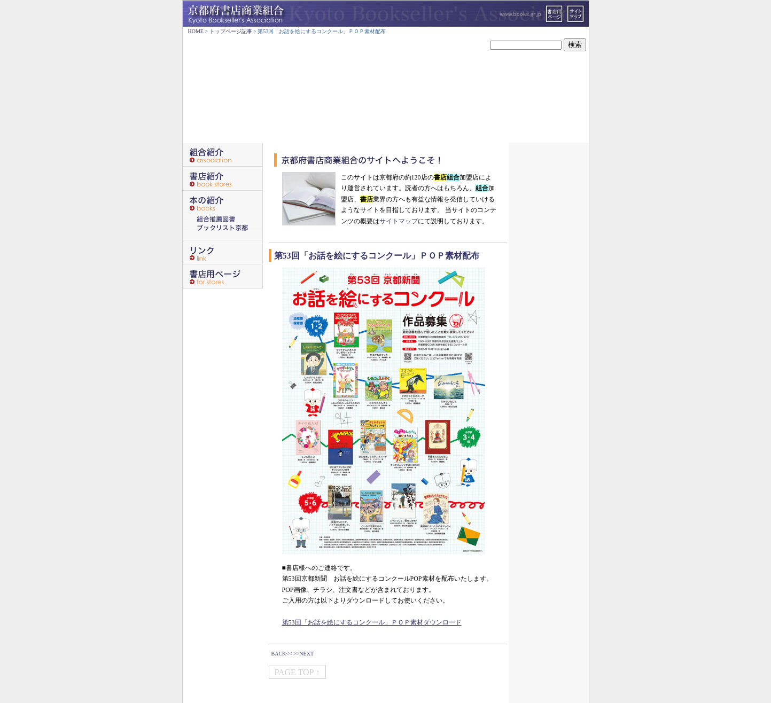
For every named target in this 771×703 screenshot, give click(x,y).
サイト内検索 (468, 45)
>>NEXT (303, 654)
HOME (196, 31)
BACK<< (281, 654)
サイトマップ (398, 221)
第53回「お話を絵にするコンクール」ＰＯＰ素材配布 (376, 255)
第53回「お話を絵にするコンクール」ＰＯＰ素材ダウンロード (372, 622)
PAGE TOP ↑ (297, 672)
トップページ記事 (230, 31)
